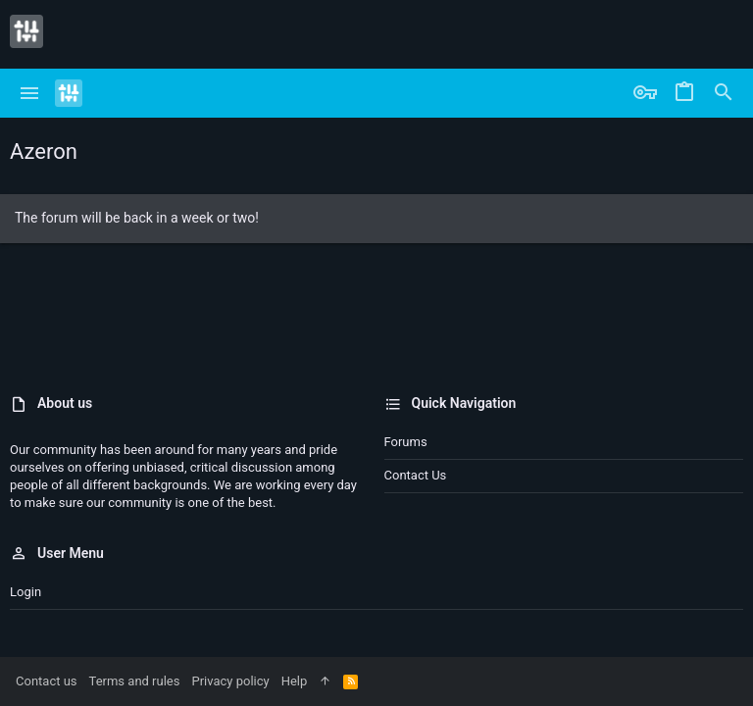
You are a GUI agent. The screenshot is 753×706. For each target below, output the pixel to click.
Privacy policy (230, 681)
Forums (405, 441)
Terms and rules (134, 681)
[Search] (723, 93)
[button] (30, 93)
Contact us (415, 475)
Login (25, 591)
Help (294, 681)
